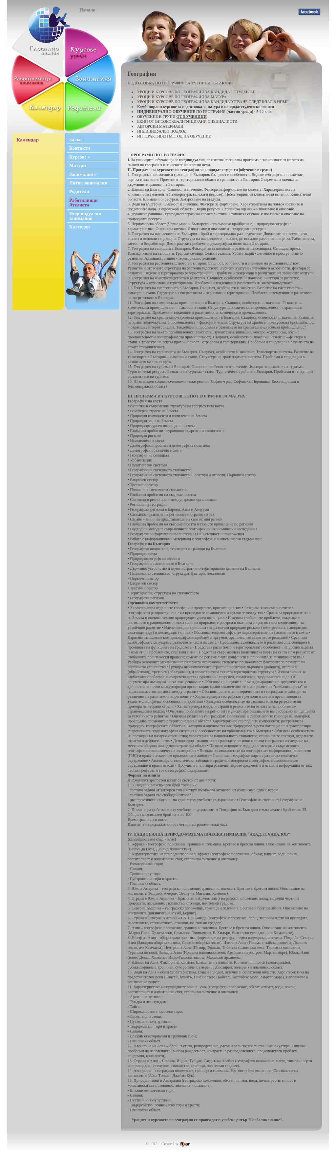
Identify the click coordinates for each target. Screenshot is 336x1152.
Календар (79, 226)
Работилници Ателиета (83, 202)
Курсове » (79, 157)
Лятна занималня (88, 182)
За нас (75, 139)
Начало (87, 9)
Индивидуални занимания (85, 216)
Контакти (79, 148)
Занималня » (82, 174)
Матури (77, 165)
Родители (79, 191)
